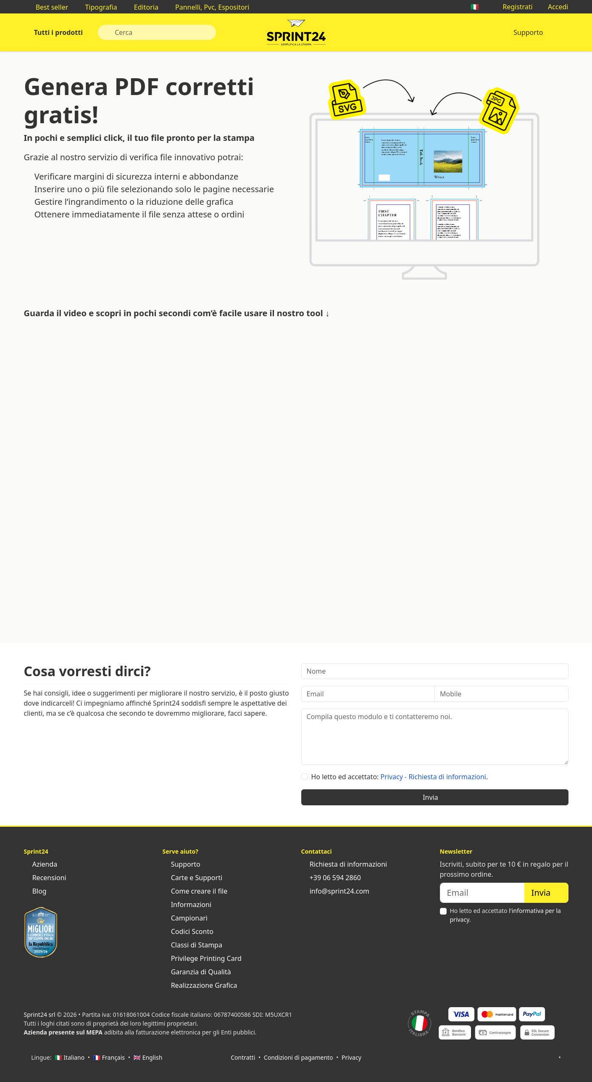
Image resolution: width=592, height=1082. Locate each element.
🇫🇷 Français (109, 1057)
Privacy (351, 1057)
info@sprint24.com (335, 891)
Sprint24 (296, 34)
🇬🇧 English (148, 1057)
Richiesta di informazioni (344, 864)
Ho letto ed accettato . (505, 915)
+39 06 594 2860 (331, 877)
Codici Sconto (188, 931)
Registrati (513, 6)
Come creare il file (195, 891)
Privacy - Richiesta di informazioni (433, 776)
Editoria (142, 7)
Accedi (553, 6)
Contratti (243, 1057)
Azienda (41, 864)
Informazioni (187, 904)
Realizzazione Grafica (200, 985)
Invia (435, 797)
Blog (35, 891)
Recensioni (45, 877)
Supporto (528, 32)
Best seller (47, 7)
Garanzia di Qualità (197, 971)
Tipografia (96, 7)
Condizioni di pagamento (298, 1057)
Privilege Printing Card (202, 958)
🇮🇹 (479, 6)
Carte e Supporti (193, 877)
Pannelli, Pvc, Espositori (208, 7)
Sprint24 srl (39, 1015)
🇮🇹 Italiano (69, 1057)
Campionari (185, 918)
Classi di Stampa (192, 945)
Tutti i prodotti (58, 32)
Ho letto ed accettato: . (399, 776)
